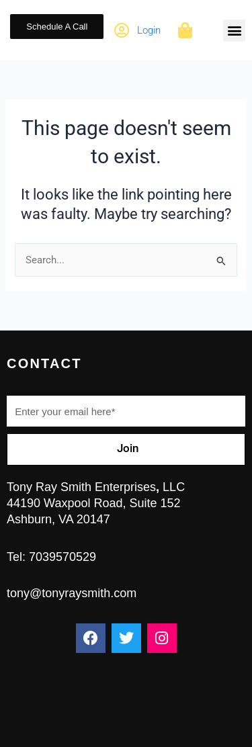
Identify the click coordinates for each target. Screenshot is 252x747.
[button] (234, 30)
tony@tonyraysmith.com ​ (71, 593)
